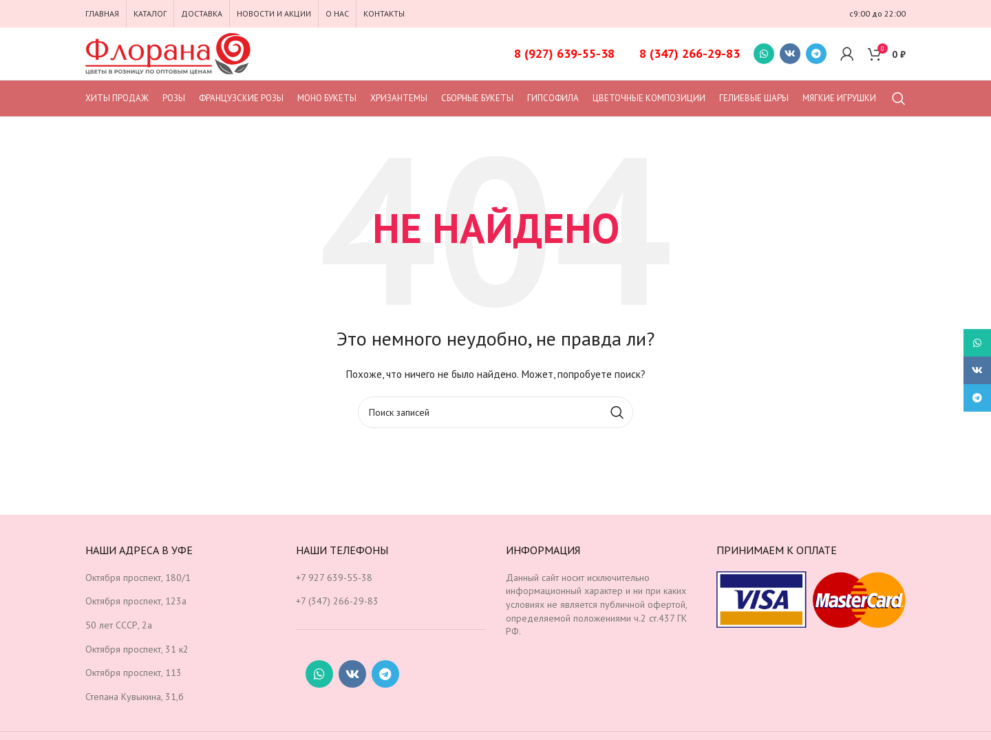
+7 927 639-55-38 (334, 577)
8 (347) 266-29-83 (689, 53)
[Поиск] (899, 98)
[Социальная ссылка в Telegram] (816, 53)
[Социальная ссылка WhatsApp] (764, 53)
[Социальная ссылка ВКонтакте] (790, 53)
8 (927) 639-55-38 (564, 53)
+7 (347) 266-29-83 (337, 601)
